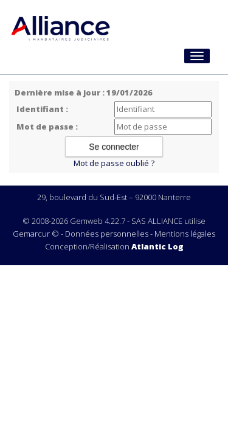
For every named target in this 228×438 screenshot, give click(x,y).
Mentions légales (184, 233)
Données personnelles (106, 233)
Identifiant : (42, 108)
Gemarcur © (36, 233)
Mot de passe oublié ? (114, 163)
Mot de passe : (47, 126)
